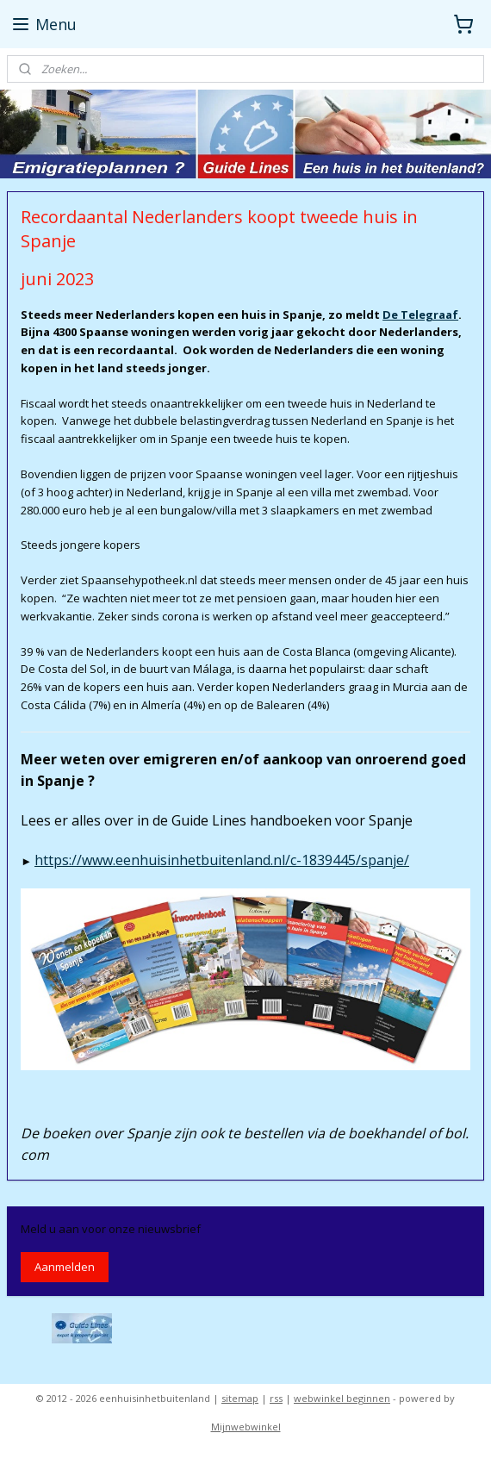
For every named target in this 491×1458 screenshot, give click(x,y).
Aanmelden (64, 1266)
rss (276, 1398)
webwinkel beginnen (342, 1398)
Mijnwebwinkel (246, 1426)
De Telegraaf (420, 314)
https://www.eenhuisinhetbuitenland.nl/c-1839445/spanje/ (221, 859)
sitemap (239, 1398)
